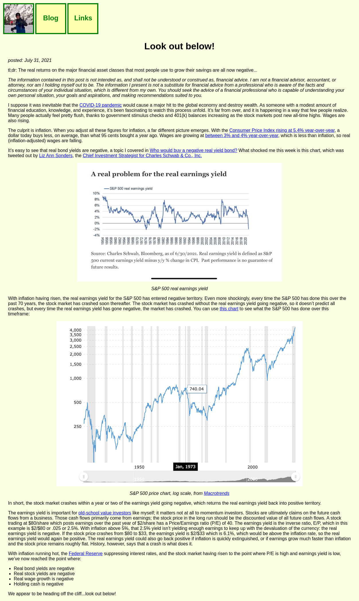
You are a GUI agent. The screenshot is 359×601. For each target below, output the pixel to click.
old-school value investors (104, 512)
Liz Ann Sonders (56, 155)
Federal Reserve (86, 553)
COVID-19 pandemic (100, 105)
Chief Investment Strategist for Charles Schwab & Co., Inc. (142, 155)
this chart (229, 308)
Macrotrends (216, 493)
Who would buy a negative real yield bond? (193, 150)
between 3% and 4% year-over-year (241, 135)
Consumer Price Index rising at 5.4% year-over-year (282, 130)
